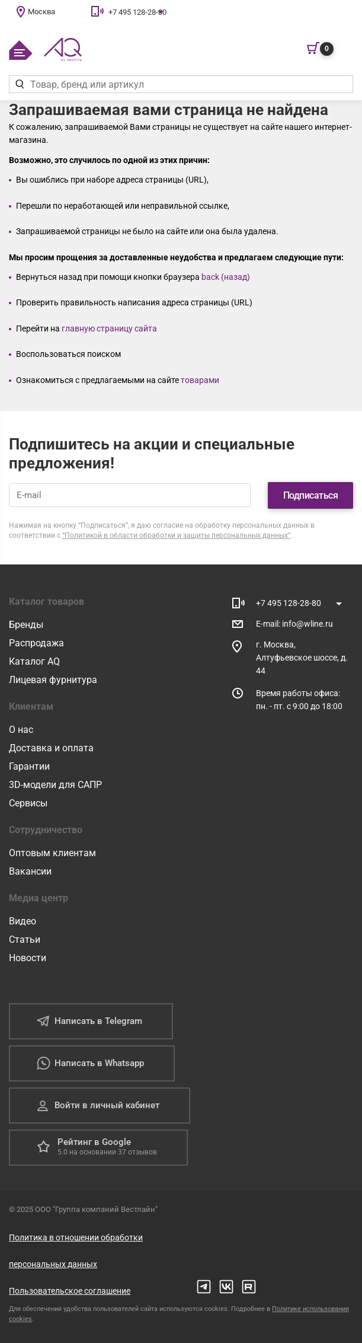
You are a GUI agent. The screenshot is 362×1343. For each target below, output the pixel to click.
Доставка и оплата (51, 747)
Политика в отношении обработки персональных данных (76, 1250)
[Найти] (19, 84)
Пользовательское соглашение (69, 1290)
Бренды (26, 624)
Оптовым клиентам (52, 852)
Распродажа (36, 642)
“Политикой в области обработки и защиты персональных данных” (176, 535)
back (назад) (225, 277)
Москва (41, 11)
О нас (21, 729)
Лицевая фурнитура (53, 679)
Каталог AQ (34, 660)
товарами (200, 380)
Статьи (24, 939)
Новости (27, 957)
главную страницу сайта (109, 328)
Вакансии (30, 870)
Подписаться (310, 494)
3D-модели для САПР (55, 784)
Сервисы (28, 802)
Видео (22, 920)
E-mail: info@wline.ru (294, 623)
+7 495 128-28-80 (137, 12)
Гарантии (29, 765)
